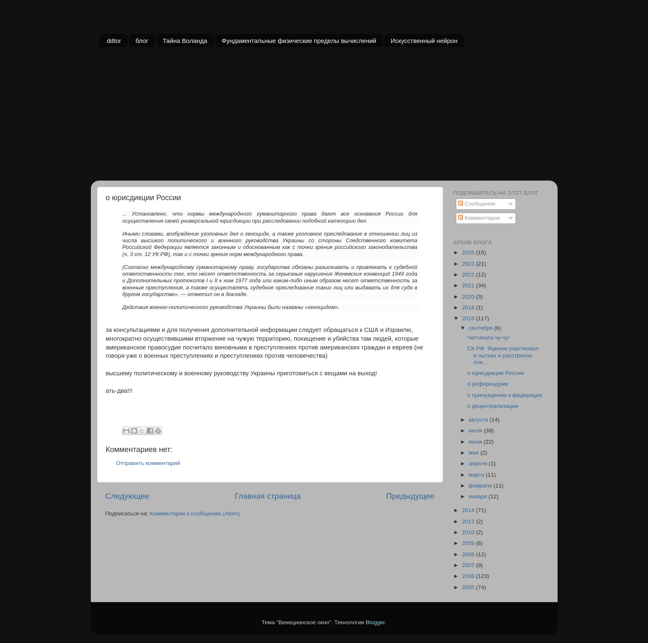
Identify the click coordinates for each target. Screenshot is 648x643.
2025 (469, 252)
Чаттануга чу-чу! (488, 337)
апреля (479, 463)
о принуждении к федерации (504, 395)
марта (477, 475)
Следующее (127, 496)
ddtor (114, 40)
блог (141, 40)
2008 (469, 554)
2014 (469, 510)
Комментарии (479, 218)
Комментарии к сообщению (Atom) (195, 513)
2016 (469, 307)
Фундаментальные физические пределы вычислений (299, 40)
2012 (469, 521)
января (479, 496)
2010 (469, 532)
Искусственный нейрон (423, 40)
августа (479, 420)
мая (474, 453)
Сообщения (476, 204)
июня (476, 442)
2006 (469, 576)
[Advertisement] (324, 118)
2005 (469, 587)
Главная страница (268, 496)
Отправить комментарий (148, 463)
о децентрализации (492, 406)
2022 (469, 274)
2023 (469, 264)
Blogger (375, 622)
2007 (469, 565)
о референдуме (487, 384)
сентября (481, 328)
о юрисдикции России (495, 373)
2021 (469, 285)
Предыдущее (410, 496)
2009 (469, 543)
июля (476, 430)
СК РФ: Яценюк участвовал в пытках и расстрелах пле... (502, 355)
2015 (469, 318)
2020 (469, 297)
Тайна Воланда (185, 40)
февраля (481, 485)
